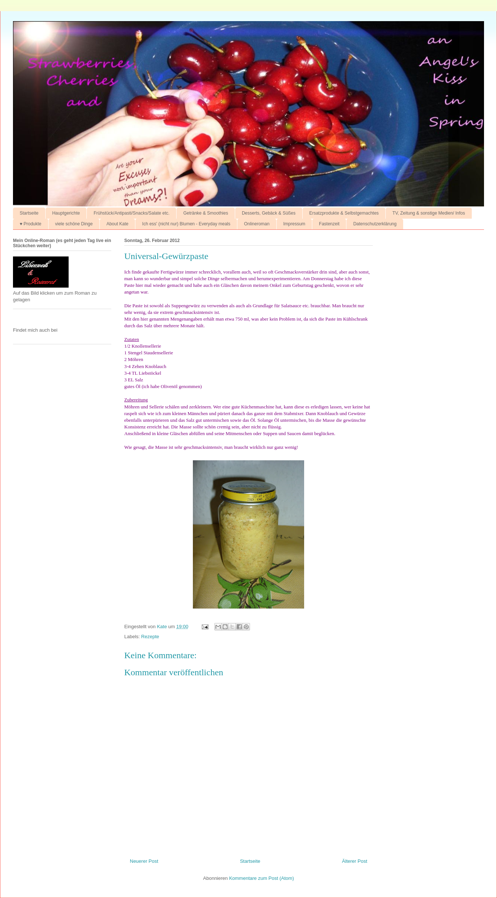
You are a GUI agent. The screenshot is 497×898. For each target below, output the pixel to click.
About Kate (117, 223)
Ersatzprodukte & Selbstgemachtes (344, 213)
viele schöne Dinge (74, 223)
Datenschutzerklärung (374, 223)
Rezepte (150, 636)
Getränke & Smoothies (205, 213)
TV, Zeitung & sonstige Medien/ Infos (428, 213)
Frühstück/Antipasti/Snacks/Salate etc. (131, 213)
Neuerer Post (144, 861)
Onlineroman (257, 223)
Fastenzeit (329, 223)
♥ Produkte (31, 223)
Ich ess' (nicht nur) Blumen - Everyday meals (186, 223)
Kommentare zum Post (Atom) (261, 878)
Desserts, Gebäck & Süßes (269, 213)
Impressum (294, 223)
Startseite (29, 213)
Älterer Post (354, 861)
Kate (162, 626)
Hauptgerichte (66, 213)
